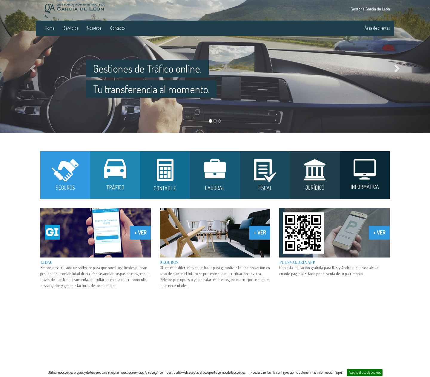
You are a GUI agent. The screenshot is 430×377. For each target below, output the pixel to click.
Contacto (117, 27)
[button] (32, 66)
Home (49, 27)
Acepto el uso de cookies (365, 372)
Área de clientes (377, 27)
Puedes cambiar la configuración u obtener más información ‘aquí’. (297, 372)
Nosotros (94, 27)
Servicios (70, 27)
